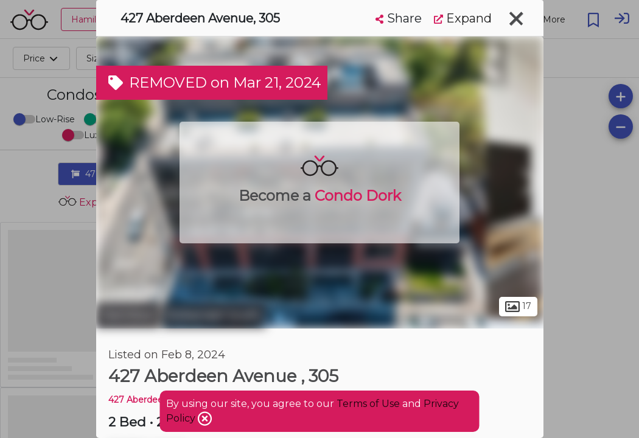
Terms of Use (368, 403)
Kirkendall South (214, 315)
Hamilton (127, 315)
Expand (463, 18)
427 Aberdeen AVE (148, 399)
